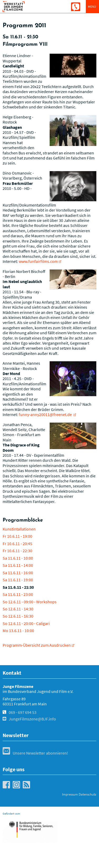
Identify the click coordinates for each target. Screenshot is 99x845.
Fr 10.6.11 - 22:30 (17, 550)
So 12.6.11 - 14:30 (18, 608)
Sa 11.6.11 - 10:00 (18, 558)
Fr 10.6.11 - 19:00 (17, 536)
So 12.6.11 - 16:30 (18, 616)
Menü (92, 6)
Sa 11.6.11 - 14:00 (18, 565)
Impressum (70, 794)
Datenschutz (87, 794)
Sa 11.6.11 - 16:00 (18, 572)
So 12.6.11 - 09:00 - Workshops (29, 601)
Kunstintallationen (19, 529)
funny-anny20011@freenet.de (46, 414)
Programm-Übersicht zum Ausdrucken (37, 645)
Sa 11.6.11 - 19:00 (18, 579)
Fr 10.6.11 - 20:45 (17, 543)
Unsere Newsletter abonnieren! (35, 753)
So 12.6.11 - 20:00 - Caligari (26, 623)
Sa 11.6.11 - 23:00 (18, 594)
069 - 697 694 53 (22, 712)
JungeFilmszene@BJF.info (32, 718)
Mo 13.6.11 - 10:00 (18, 630)
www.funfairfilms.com (38, 261)
